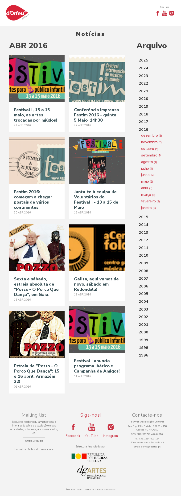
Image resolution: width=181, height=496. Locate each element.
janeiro (148, 207)
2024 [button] (143, 68)
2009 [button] (143, 263)
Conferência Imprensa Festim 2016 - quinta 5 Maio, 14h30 (96, 115)
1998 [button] (143, 347)
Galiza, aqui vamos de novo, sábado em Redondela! (96, 284)
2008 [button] (143, 271)
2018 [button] (143, 114)
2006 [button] (143, 286)
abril (146, 188)
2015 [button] (143, 217)
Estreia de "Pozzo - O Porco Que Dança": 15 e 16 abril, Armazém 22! (36, 373)
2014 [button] (143, 224)
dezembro (151, 135)
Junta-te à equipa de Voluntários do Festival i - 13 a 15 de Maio (96, 199)
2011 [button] (143, 247)
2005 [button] (143, 293)
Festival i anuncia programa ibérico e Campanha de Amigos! (97, 366)
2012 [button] (143, 240)
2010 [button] (143, 255)
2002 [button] (143, 317)
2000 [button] (143, 332)
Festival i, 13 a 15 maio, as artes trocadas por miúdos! (35, 115)
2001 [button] (143, 324)
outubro (149, 148)
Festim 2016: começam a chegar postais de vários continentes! (33, 199)
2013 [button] (143, 232)
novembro (151, 142)
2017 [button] (143, 121)
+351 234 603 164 (149, 438)
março (148, 194)
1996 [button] (143, 355)
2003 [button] (143, 309)
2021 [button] (143, 91)
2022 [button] (143, 83)
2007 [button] (143, 278)
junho (147, 174)
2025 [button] (143, 60)
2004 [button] (143, 301)
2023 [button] (143, 75)
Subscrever (34, 441)
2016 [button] (143, 129)
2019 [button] (143, 106)
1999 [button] (143, 340)
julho (147, 168)
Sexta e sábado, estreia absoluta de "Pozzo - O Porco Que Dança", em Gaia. (36, 286)
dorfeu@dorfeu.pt (150, 446)
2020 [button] (143, 98)
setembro (151, 155)
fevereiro (150, 201)
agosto (149, 161)
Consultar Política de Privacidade (33, 449)
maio (147, 181)
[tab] (154, 60)
